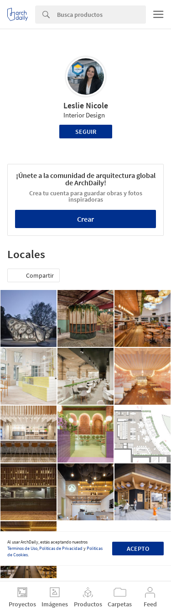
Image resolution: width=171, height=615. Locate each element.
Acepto (138, 548)
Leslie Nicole (85, 105)
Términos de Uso (22, 548)
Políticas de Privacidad (61, 548)
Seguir (85, 131)
